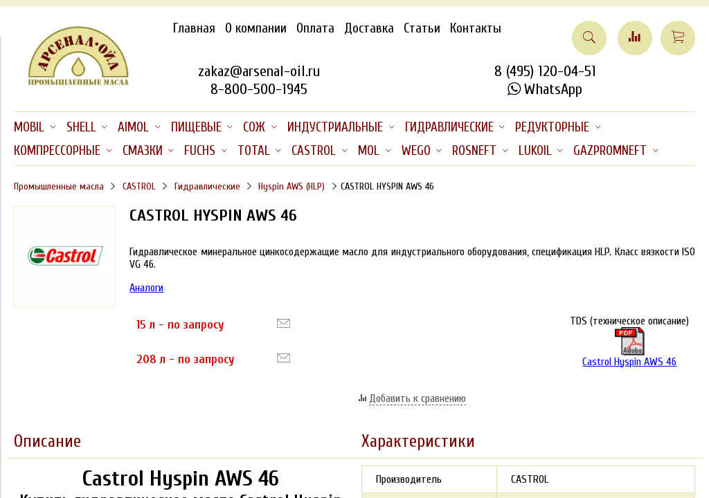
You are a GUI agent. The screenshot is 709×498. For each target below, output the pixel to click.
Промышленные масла (59, 186)
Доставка (369, 28)
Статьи (422, 28)
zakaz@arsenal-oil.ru (259, 71)
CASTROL (139, 186)
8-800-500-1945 (258, 89)
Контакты (475, 28)
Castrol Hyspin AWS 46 (629, 347)
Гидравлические (207, 186)
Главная (194, 28)
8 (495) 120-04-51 (545, 71)
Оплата (315, 28)
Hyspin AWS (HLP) (291, 186)
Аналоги (146, 288)
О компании (256, 28)
